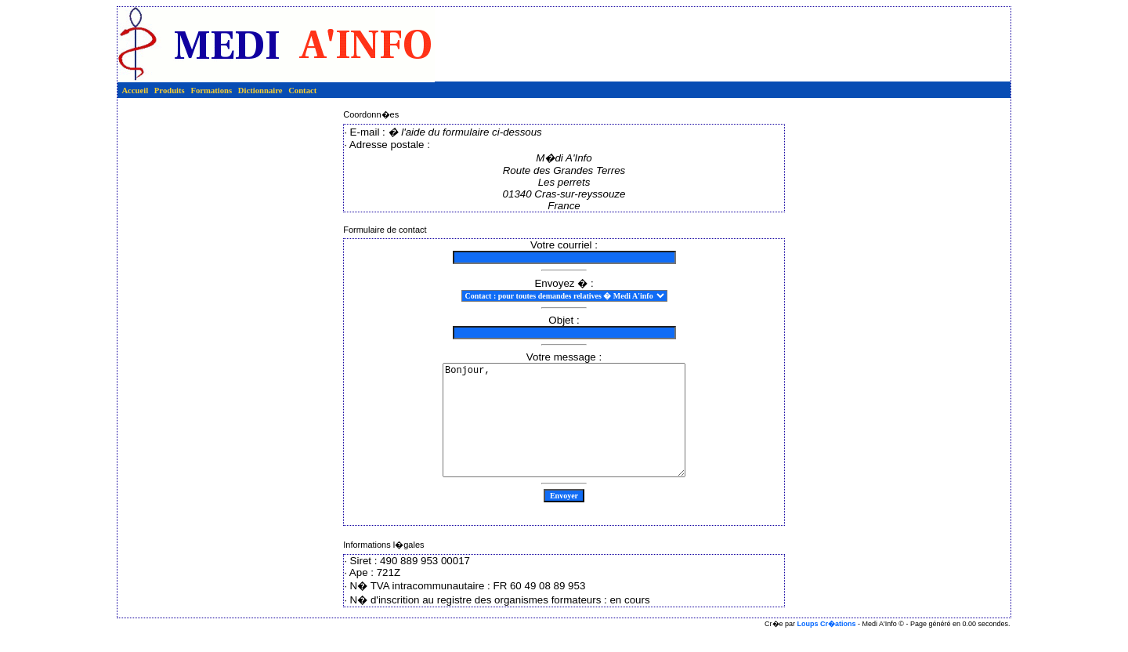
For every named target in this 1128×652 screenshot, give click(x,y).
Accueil (134, 90)
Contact (302, 90)
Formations (211, 90)
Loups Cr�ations (826, 647)
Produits (169, 90)
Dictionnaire (260, 90)
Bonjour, (564, 432)
